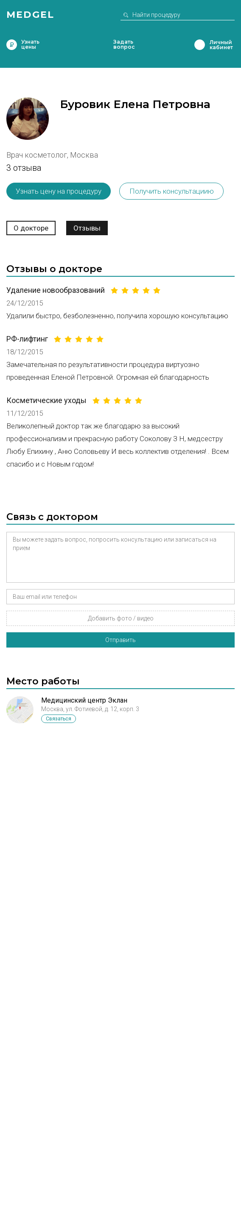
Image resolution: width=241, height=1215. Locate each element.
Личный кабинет (199, 44)
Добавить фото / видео (121, 618)
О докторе (31, 228)
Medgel (30, 14)
